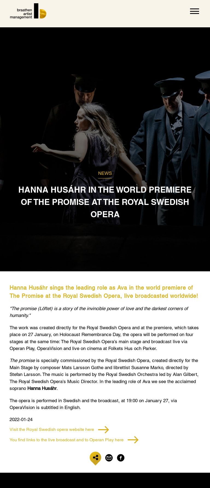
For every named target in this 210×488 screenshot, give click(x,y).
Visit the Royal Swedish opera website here (59, 429)
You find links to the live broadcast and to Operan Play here (74, 439)
